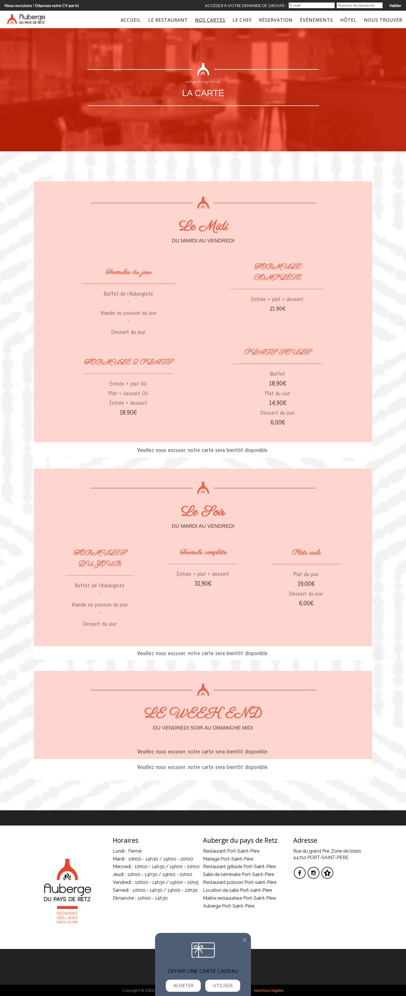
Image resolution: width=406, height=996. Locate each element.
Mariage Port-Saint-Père (228, 859)
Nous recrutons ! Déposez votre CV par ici (42, 5)
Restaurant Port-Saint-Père (231, 851)
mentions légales (269, 990)
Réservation (276, 20)
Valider (395, 5)
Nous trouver (383, 20)
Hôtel (348, 20)
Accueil (131, 20)
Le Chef (242, 20)
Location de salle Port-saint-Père (237, 890)
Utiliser (223, 985)
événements (316, 20)
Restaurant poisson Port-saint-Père (239, 882)
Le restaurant (168, 20)
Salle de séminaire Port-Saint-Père (238, 874)
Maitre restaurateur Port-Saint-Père (239, 898)
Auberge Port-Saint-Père (228, 906)
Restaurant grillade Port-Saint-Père (239, 866)
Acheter (183, 985)
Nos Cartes (210, 20)
